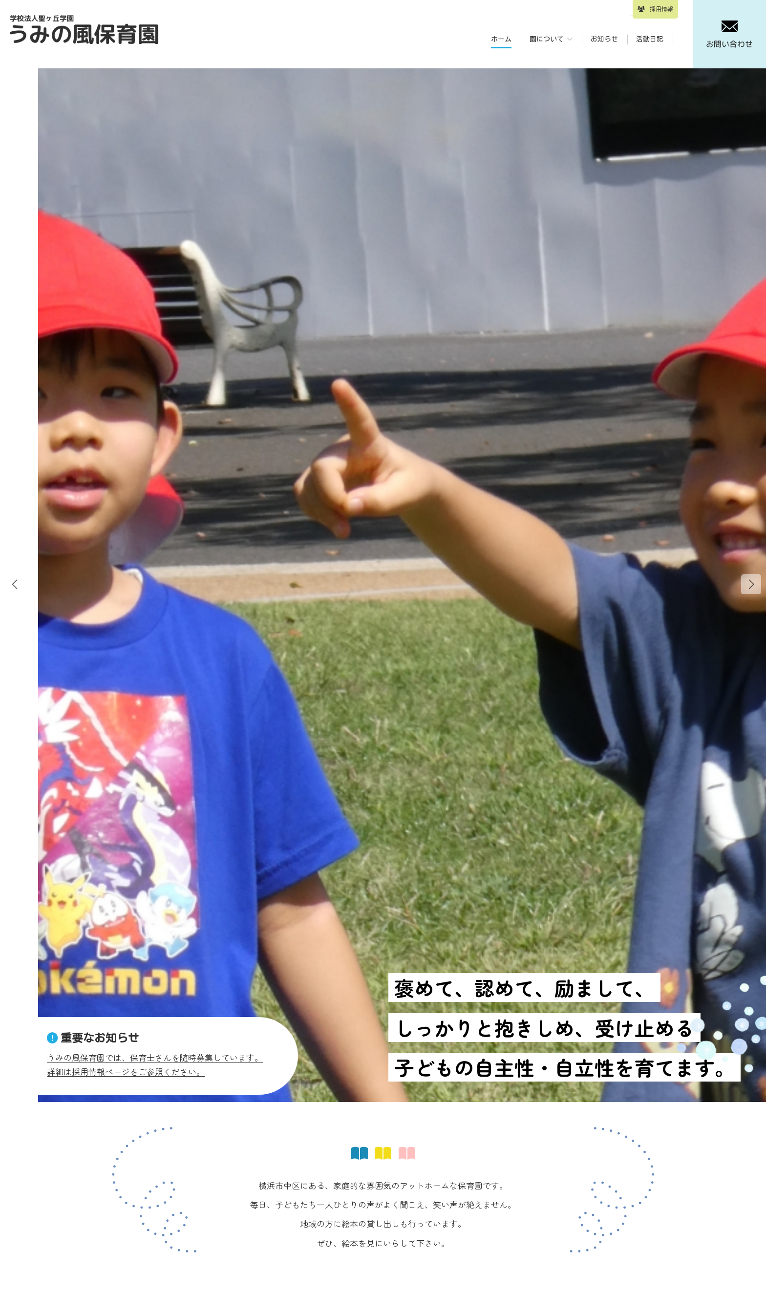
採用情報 (661, 8)
